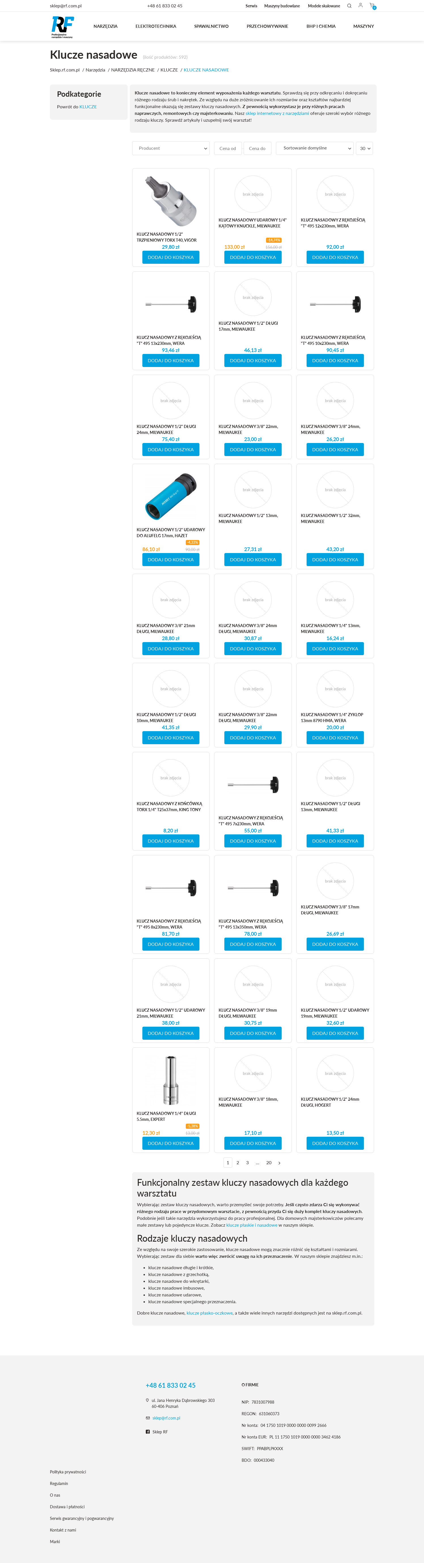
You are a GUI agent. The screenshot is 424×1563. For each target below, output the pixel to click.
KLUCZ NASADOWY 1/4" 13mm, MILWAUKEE (330, 628)
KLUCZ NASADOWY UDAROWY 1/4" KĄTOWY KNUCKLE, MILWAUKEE (253, 223)
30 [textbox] (362, 148)
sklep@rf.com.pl (166, 1418)
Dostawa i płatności (67, 1506)
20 (268, 1162)
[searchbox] (171, 148)
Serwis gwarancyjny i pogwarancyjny (82, 1518)
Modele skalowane (324, 5)
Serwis (251, 5)
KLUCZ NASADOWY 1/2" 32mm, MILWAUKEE (330, 518)
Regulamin (59, 1483)
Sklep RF (157, 1432)
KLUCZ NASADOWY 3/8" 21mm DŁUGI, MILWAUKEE (166, 628)
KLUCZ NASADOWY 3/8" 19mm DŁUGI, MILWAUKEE (248, 1013)
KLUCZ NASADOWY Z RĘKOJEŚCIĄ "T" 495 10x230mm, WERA (333, 340)
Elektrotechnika (156, 26)
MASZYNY (363, 26)
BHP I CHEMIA (321, 26)
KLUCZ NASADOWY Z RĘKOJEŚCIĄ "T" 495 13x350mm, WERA (251, 924)
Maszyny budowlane (282, 5)
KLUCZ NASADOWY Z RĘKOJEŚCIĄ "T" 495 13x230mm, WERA (169, 340)
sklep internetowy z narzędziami (277, 113)
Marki (55, 1541)
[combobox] (171, 148)
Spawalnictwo (211, 26)
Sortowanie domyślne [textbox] (305, 147)
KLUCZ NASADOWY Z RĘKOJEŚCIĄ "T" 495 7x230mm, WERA (251, 820)
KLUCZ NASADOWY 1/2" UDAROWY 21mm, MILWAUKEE (171, 1013)
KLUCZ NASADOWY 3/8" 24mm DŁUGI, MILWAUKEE (248, 628)
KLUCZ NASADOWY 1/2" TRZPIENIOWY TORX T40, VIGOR (167, 237)
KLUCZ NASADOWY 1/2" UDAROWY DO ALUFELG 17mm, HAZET (171, 532)
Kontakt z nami (63, 1530)
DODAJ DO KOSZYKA (171, 257)
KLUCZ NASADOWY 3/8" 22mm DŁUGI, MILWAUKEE (248, 717)
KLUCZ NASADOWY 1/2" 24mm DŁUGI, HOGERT (330, 1102)
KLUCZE (88, 106)
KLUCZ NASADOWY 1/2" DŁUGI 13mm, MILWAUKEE (330, 806)
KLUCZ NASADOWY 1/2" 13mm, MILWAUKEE (248, 518)
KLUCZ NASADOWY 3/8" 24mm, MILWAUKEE (330, 429)
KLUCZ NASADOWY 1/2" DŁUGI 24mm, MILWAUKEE (166, 429)
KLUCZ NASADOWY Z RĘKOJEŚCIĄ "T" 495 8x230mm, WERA (169, 924)
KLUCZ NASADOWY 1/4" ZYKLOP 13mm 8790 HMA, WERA (332, 717)
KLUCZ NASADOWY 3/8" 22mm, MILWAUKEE (248, 429)
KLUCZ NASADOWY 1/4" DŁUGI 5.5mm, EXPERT (166, 1116)
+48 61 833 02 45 (164, 5)
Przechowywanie (267, 26)
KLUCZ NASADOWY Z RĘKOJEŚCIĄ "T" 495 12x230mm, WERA (333, 223)
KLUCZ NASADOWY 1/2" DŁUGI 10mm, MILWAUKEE (166, 717)
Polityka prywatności (68, 1471)
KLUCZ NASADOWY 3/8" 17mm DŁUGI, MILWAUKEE (330, 909)
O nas (55, 1495)
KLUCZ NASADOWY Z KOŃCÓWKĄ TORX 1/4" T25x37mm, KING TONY (169, 806)
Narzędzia (105, 26)
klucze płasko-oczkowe (210, 1312)
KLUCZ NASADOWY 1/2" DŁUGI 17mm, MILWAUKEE (248, 326)
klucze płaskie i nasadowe (251, 1224)
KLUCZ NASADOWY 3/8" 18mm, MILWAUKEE (248, 1102)
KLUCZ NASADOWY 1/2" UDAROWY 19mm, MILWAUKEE (335, 1013)
